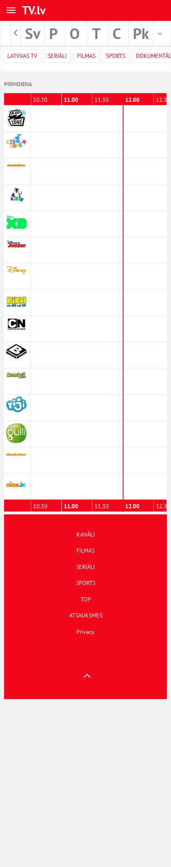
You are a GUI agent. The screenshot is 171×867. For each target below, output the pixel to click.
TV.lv (33, 10)
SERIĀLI (85, 567)
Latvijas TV (22, 56)
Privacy (85, 632)
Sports (115, 56)
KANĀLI (85, 534)
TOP (86, 599)
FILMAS (85, 550)
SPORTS (85, 583)
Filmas (86, 56)
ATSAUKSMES (85, 615)
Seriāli (57, 56)
